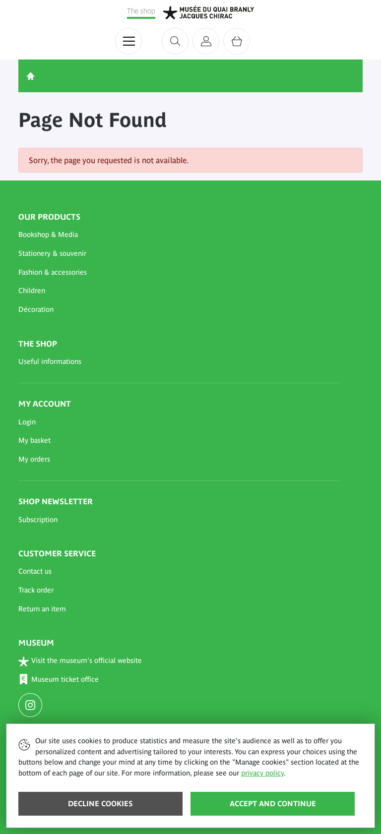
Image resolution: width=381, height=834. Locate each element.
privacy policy (262, 773)
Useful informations (49, 361)
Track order (36, 590)
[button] (178, 235)
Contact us (35, 571)
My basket (34, 440)
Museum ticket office (58, 679)
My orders (34, 459)
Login (27, 422)
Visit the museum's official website (80, 661)
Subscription (38, 520)
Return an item (42, 609)
